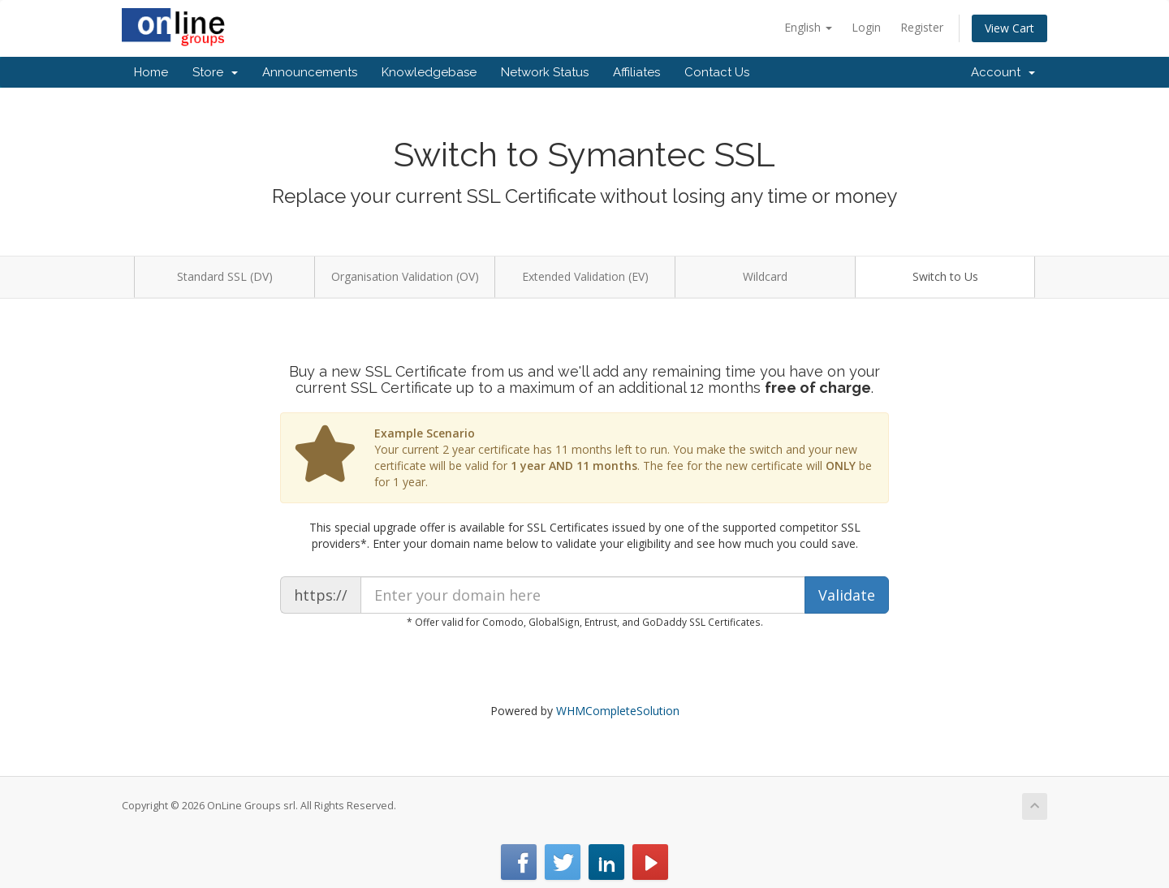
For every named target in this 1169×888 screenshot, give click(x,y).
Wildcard (765, 276)
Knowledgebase (429, 72)
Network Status (545, 72)
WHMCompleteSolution (617, 710)
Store (215, 72)
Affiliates (636, 72)
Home (151, 72)
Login (866, 27)
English (808, 27)
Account (1003, 72)
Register (921, 27)
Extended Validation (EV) (585, 276)
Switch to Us (945, 276)
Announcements (309, 72)
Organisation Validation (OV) (405, 276)
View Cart (1009, 28)
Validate (846, 595)
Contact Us (716, 72)
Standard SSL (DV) (225, 276)
